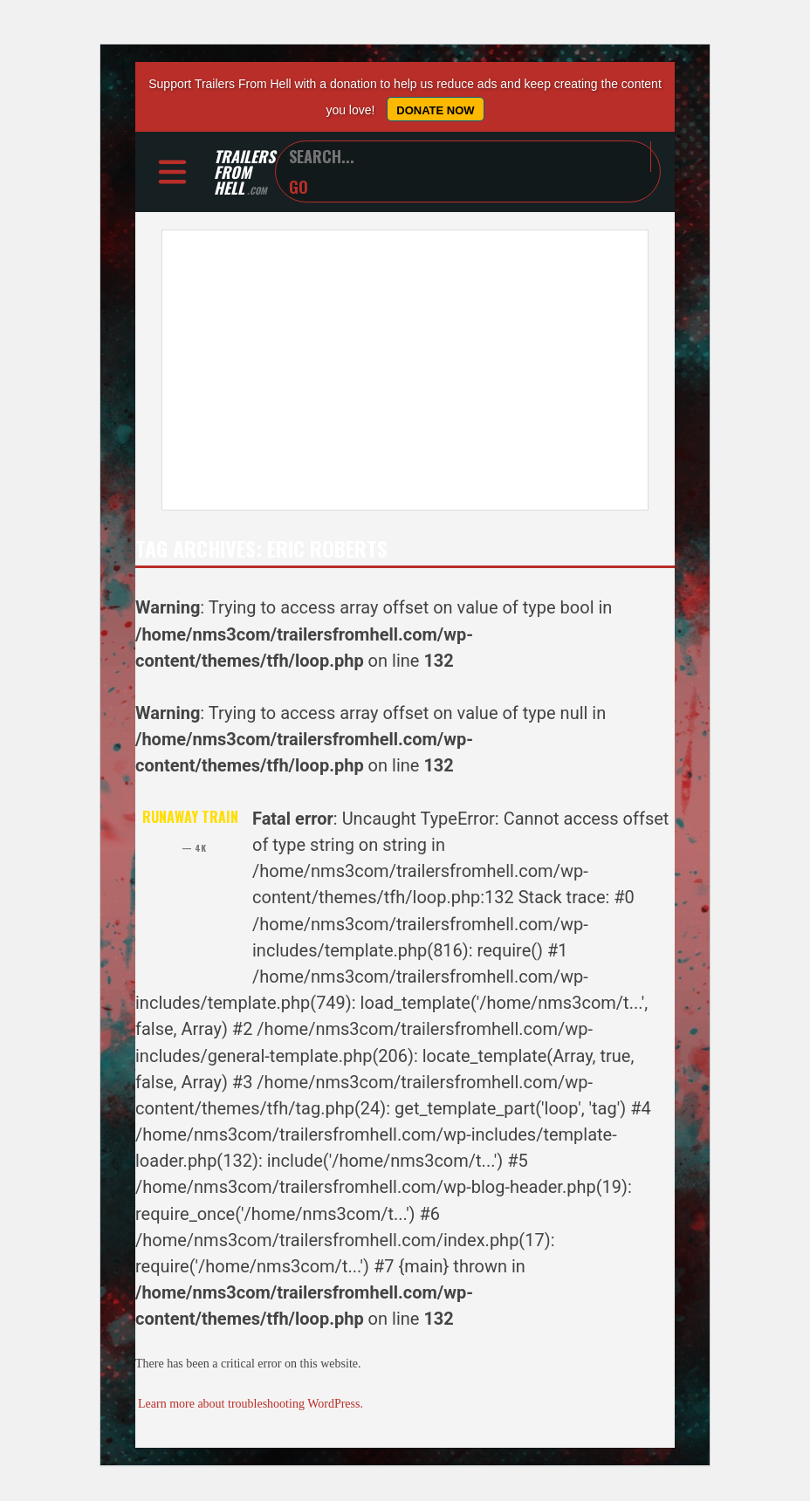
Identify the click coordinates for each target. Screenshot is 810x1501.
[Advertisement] (405, 370)
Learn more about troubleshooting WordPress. (250, 1403)
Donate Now (435, 110)
